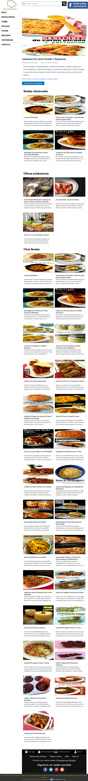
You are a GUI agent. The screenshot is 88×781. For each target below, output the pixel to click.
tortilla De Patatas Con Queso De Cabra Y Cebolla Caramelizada (38, 417)
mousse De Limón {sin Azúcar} (34, 628)
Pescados (6, 26)
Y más (64, 779)
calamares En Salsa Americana (66, 698)
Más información (57, 779)
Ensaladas (6, 35)
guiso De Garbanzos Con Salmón (35, 557)
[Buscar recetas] (42, 3)
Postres (5, 31)
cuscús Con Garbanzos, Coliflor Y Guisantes (35, 347)
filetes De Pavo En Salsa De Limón (67, 416)
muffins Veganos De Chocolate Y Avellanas (67, 664)
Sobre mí (75, 756)
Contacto (6, 45)
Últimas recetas (56, 756)
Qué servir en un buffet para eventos (36, 235)
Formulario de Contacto (67, 760)
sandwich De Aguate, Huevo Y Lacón (68, 628)
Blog (67, 756)
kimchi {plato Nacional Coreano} (35, 522)
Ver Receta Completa (33, 83)
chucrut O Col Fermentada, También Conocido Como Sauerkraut (68, 347)
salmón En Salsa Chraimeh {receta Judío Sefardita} (38, 593)
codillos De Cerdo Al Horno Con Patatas (37, 487)
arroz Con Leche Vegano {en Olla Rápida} (38, 452)
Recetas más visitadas (38, 756)
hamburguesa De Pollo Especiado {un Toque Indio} (68, 523)
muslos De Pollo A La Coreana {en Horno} (70, 381)
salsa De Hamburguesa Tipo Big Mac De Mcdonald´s (69, 488)
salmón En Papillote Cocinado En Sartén (69, 592)
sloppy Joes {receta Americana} (35, 381)
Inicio (4, 12)
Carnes (4, 22)
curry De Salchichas (31, 117)
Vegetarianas (7, 40)
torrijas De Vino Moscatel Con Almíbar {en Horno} (69, 154)
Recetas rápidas (8, 17)
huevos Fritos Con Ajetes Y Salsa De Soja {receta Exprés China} (70, 118)
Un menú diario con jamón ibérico (67, 200)
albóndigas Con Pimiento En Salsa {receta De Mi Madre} (36, 154)
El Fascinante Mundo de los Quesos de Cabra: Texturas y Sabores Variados (37, 201)
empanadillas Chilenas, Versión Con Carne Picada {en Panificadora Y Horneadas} (68, 558)
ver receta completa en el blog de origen (44, 79)
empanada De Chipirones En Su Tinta (68, 452)
